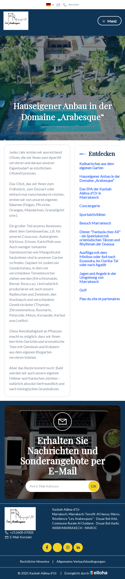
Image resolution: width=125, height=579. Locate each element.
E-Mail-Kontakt (18, 537)
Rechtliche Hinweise (34, 561)
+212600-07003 (19, 532)
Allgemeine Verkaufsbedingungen (81, 561)
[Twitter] (57, 547)
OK (93, 486)
